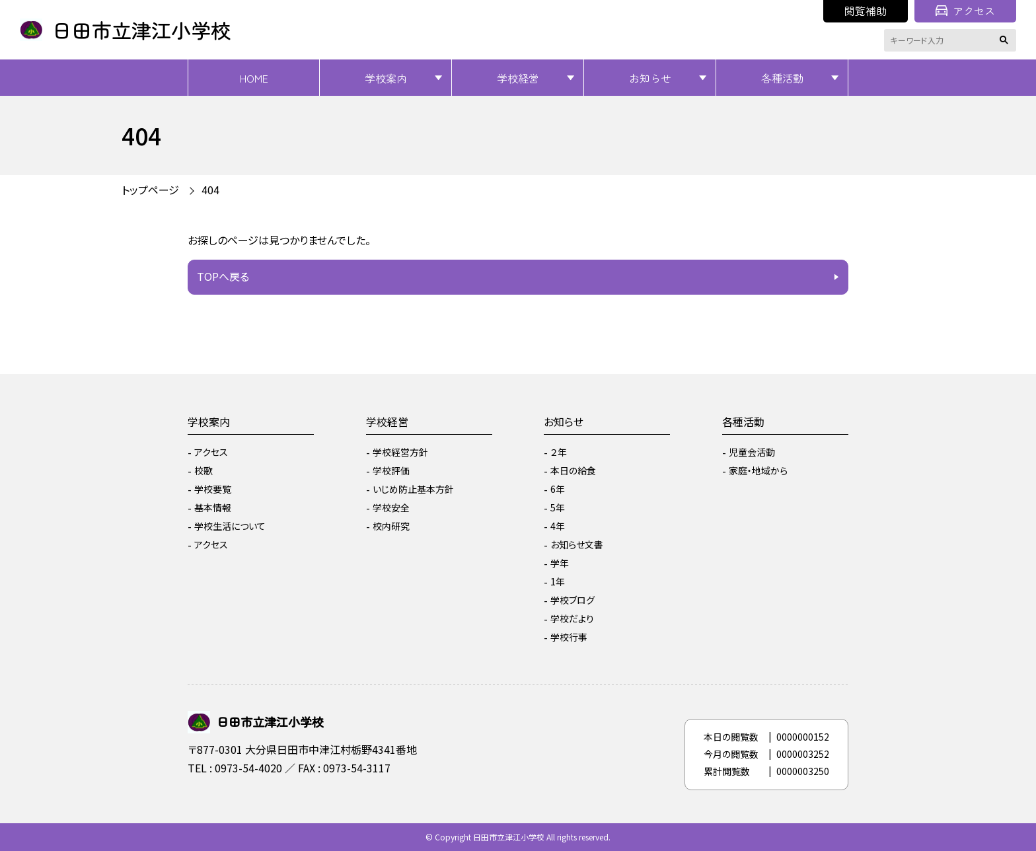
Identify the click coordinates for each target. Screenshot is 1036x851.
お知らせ (650, 78)
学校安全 (391, 507)
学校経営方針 (400, 452)
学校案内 (386, 78)
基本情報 (212, 507)
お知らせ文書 (576, 544)
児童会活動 (752, 452)
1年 (557, 581)
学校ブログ (572, 600)
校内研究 (391, 526)
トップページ (150, 190)
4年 (557, 526)
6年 (557, 489)
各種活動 (782, 78)
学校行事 (568, 637)
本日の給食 (573, 470)
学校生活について (230, 526)
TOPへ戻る (223, 276)
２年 (558, 452)
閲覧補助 (865, 10)
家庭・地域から (758, 470)
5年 (557, 507)
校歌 (203, 470)
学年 (559, 563)
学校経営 (518, 78)
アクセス (965, 10)
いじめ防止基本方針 (413, 489)
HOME (254, 78)
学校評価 (391, 470)
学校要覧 (212, 489)
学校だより (572, 618)
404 (210, 190)
